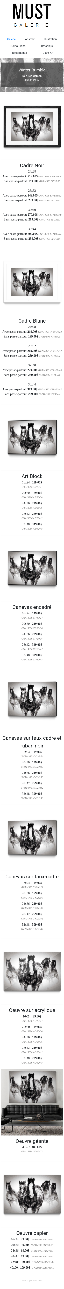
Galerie (11, 39)
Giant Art (48, 52)
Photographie (19, 52)
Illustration (50, 39)
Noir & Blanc (17, 46)
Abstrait (30, 39)
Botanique (47, 46)
